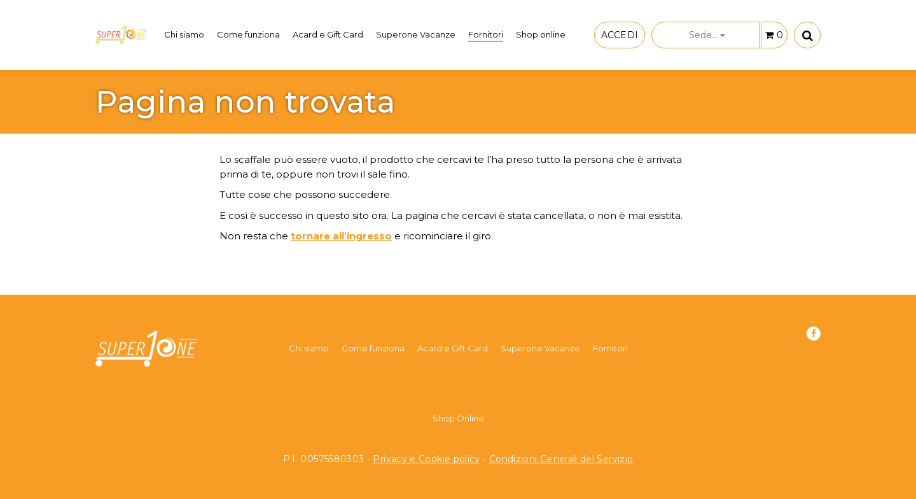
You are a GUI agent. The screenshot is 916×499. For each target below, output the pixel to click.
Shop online (541, 34)
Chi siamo (184, 34)
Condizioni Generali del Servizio (561, 459)
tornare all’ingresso (341, 236)
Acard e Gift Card (328, 34)
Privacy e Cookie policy (426, 459)
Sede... (707, 35)
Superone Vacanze (415, 34)
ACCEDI (619, 35)
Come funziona (248, 34)
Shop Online (458, 418)
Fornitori (485, 34)
